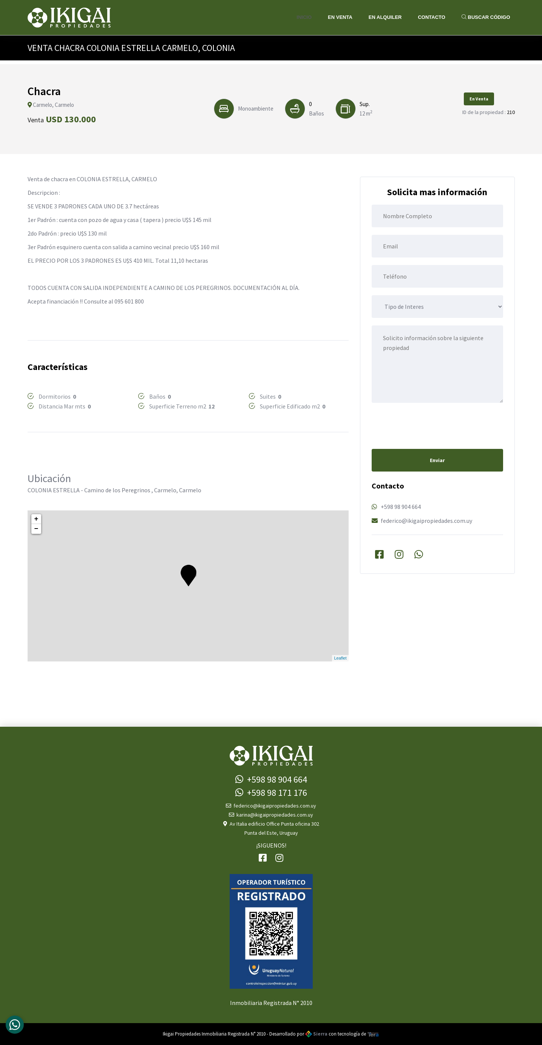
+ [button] (36, 519)
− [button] (36, 528)
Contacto (431, 17)
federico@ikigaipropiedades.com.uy (426, 520)
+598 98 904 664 (401, 506)
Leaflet (340, 658)
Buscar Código (486, 17)
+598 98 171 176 (271, 792)
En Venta (340, 17)
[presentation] (429, 425)
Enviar (437, 460)
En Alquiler (385, 17)
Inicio (304, 17)
